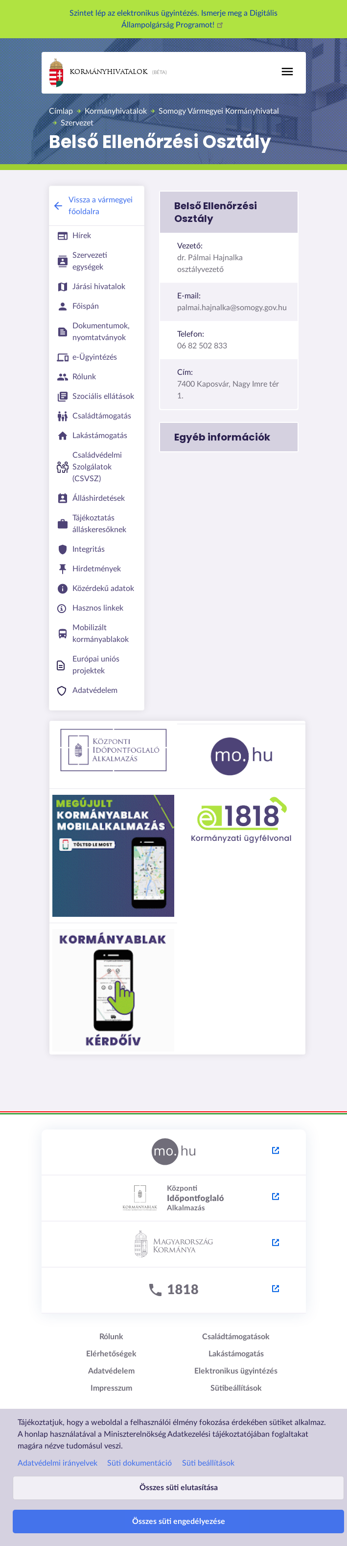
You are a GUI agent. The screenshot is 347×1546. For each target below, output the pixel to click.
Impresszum (111, 1388)
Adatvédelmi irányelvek (57, 1463)
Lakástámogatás (236, 1354)
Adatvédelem (111, 1371)
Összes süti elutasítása (178, 1488)
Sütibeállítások (236, 1388)
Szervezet (77, 123)
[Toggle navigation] (287, 71)
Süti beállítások (208, 1463)
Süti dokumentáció (139, 1463)
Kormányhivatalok (98, 72)
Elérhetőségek (111, 1354)
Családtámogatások (236, 1337)
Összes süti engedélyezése (178, 1521)
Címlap (61, 111)
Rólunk (111, 1337)
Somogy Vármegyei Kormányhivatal (219, 111)
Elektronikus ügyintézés (236, 1371)
